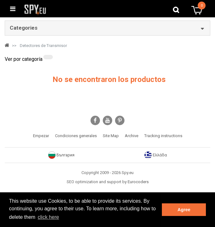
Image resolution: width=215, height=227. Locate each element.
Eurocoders (138, 181)
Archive (131, 135)
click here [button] (48, 217)
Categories (23, 28)
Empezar (41, 135)
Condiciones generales (76, 135)
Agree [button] (184, 209)
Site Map (111, 135)
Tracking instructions (163, 135)
